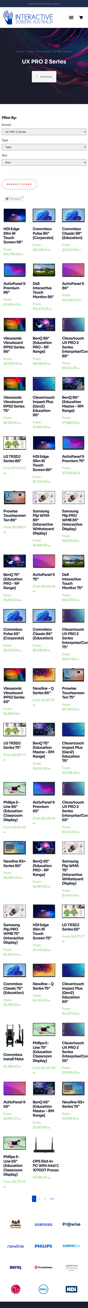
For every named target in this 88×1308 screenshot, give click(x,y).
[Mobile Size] (44, 162)
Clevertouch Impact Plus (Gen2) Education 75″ (73, 752)
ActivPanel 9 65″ (14, 1104)
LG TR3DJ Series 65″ (71, 927)
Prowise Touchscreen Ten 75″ (73, 693)
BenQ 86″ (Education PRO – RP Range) (42, 345)
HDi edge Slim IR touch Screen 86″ (42, 463)
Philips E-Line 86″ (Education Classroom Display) (12, 811)
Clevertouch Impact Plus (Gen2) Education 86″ (43, 406)
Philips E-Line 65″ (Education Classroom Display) (12, 1166)
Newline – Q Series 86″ (43, 690)
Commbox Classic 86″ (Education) (43, 634)
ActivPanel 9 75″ (44, 576)
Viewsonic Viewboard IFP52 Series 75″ (13, 404)
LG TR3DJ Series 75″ (12, 745)
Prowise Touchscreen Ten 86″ (14, 515)
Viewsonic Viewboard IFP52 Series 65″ (13, 695)
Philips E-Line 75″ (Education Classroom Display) (42, 1052)
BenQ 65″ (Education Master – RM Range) (43, 1109)
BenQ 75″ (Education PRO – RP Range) (12, 581)
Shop (30, 51)
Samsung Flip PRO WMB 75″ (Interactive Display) (13, 934)
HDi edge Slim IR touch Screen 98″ (13, 235)
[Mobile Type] (44, 147)
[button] (71, 17)
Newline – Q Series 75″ (43, 986)
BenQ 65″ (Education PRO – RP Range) (42, 868)
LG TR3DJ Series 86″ (12, 458)
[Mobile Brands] (44, 132)
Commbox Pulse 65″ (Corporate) (13, 634)
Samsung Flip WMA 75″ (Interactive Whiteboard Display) (72, 872)
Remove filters (19, 184)
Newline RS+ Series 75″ (73, 1104)
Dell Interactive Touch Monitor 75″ (72, 581)
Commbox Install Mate (13, 1056)
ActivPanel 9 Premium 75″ (73, 458)
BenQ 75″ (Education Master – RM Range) (43, 750)
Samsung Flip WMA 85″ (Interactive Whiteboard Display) (43, 522)
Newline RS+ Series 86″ (14, 863)
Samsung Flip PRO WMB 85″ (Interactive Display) (72, 520)
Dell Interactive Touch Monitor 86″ (43, 290)
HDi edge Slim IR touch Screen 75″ (42, 931)
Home (20, 51)
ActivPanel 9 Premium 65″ (44, 806)
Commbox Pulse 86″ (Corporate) (43, 233)
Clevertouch (43, 51)
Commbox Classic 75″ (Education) (13, 988)
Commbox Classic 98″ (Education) (72, 233)
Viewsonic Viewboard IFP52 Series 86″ (13, 345)
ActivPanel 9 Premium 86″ (14, 288)
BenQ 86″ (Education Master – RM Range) (72, 404)
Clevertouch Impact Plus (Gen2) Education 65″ (73, 993)
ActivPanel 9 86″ (73, 285)
